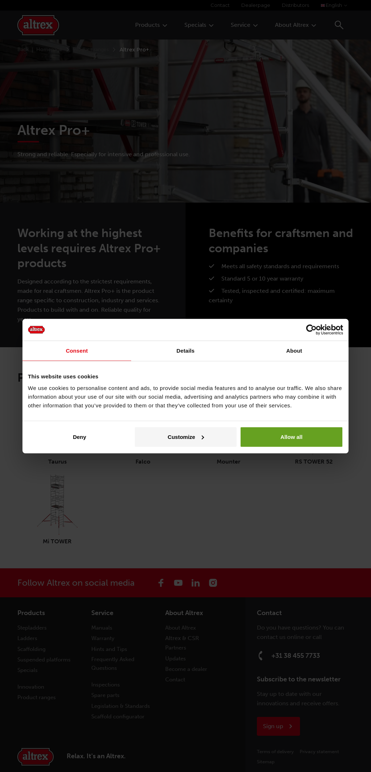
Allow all (291, 436)
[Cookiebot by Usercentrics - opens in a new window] (311, 329)
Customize (186, 436)
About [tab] (294, 351)
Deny (79, 436)
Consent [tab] (77, 351)
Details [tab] (185, 351)
